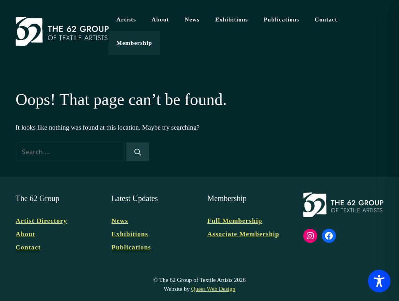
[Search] (137, 151)
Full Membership (234, 220)
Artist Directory (41, 220)
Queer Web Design (213, 289)
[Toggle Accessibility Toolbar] (379, 281)
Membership (134, 43)
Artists (126, 19)
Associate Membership (243, 234)
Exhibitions (231, 19)
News (192, 19)
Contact (326, 19)
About (160, 19)
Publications (281, 19)
